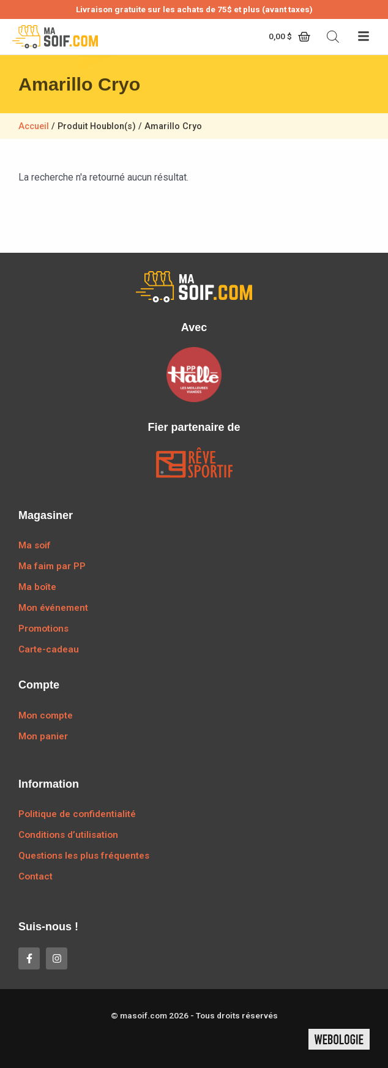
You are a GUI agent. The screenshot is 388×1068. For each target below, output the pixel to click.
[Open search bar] (333, 37)
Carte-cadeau (48, 649)
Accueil (33, 126)
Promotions (43, 628)
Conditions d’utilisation (68, 834)
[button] (363, 37)
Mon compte (45, 715)
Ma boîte (37, 586)
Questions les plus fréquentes (83, 855)
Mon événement (53, 607)
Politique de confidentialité (77, 814)
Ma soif (34, 545)
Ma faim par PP (52, 566)
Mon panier (43, 736)
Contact (35, 876)
